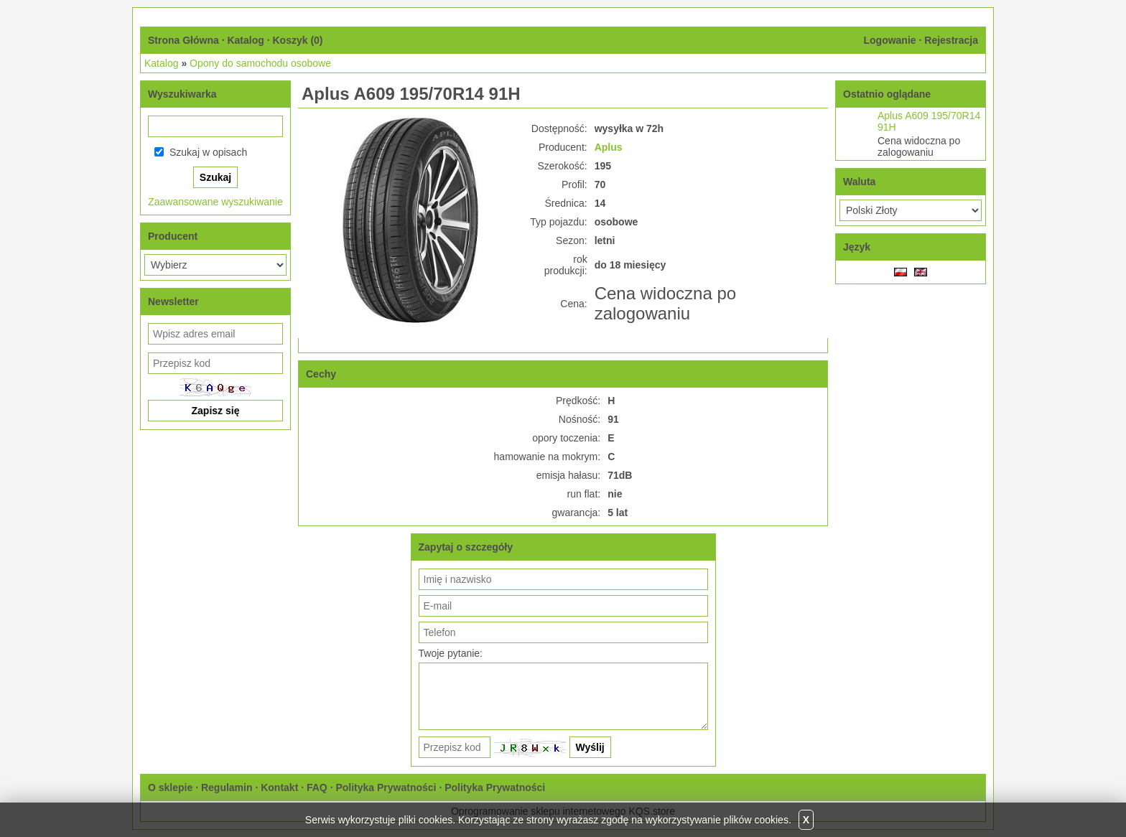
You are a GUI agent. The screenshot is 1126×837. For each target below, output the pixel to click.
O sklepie (170, 787)
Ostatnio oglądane (887, 94)
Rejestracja (951, 40)
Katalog (245, 40)
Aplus (609, 147)
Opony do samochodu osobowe (260, 63)
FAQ (317, 787)
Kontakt (279, 787)
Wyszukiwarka (182, 94)
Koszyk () (297, 40)
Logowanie (889, 40)
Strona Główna (183, 40)
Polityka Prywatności (385, 787)
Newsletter (173, 301)
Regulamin (227, 787)
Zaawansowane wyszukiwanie (215, 201)
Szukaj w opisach (208, 152)
